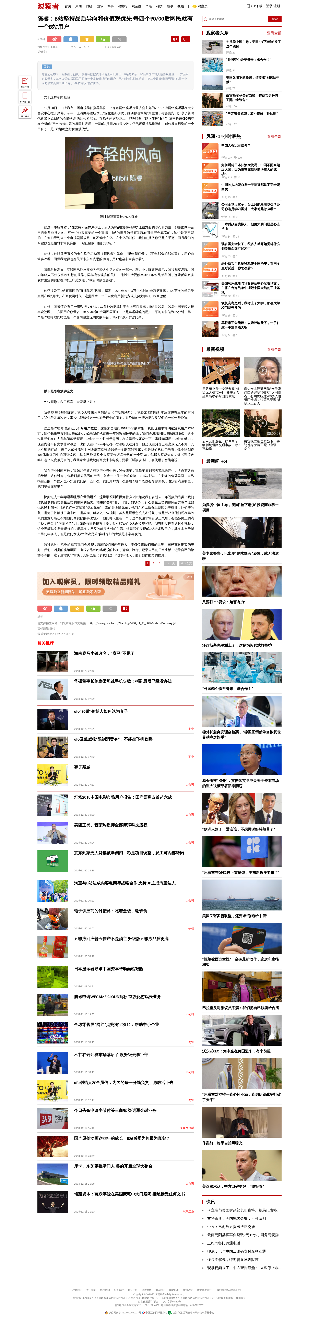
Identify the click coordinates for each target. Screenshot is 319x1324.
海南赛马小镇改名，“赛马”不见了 (104, 653)
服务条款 (119, 1290)
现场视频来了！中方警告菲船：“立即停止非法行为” (249, 1268)
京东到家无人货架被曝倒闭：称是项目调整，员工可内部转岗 (129, 852)
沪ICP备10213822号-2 (84, 1298)
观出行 (123, 6)
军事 (110, 6)
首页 (68, 6)
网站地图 (174, 1290)
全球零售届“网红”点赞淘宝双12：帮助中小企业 (116, 1024)
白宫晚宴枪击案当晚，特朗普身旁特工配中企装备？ (252, 98)
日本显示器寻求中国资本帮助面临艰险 (108, 968)
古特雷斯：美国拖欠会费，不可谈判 (236, 1218)
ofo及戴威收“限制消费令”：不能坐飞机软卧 (113, 739)
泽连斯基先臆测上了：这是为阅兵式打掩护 (237, 645)
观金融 (136, 6)
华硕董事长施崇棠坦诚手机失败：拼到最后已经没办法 (123, 681)
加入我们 (160, 1290)
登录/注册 (273, 6)
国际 (100, 6)
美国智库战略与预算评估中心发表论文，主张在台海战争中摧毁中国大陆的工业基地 (250, 288)
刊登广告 (133, 1290)
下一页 (170, 563)
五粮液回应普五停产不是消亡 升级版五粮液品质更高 (121, 938)
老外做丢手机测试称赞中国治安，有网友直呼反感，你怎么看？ (250, 266)
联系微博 (146, 1290)
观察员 (201, 6)
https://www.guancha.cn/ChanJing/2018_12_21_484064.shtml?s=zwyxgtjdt (133, 623)
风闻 (78, 6)
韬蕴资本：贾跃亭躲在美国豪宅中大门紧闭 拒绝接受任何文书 (129, 1194)
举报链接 (188, 1290)
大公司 (190, 784)
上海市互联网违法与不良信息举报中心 (191, 1312)
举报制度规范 (204, 1290)
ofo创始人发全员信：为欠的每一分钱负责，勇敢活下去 (123, 1082)
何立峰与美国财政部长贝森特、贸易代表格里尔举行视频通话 (256, 1210)
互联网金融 (187, 1128)
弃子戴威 (82, 767)
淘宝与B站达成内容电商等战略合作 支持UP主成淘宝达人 (125, 883)
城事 (170, 6)
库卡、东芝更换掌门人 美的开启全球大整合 (113, 1166)
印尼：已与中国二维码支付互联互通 (236, 1251)
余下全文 (186, 563)
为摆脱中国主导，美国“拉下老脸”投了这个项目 (253, 44)
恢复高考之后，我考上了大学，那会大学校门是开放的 (250, 305)
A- (80, 47)
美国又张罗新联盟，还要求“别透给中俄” (253, 80)
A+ (89, 47)
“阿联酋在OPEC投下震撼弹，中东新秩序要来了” (240, 872)
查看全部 (274, 33)
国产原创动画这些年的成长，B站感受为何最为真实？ (122, 1138)
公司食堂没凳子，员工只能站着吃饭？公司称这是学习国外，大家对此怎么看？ (250, 207)
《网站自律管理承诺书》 (229, 1290)
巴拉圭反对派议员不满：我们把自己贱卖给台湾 (240, 1008)
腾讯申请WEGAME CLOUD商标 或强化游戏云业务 (117, 996)
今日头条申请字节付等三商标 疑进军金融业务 (115, 1110)
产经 (148, 6)
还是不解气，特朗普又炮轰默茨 (233, 1259)
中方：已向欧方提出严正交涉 (231, 1227)
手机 (191, 928)
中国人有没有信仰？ (236, 145)
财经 (89, 6)
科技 (159, 6)
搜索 (275, 19)
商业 (191, 729)
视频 (180, 6)
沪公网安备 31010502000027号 (123, 1312)
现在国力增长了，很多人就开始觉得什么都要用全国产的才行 (250, 246)
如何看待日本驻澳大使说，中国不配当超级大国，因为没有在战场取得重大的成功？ (250, 169)
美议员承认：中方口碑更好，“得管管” (233, 1186)
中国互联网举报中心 (155, 1312)
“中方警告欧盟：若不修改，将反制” (252, 113)
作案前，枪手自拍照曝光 (222, 1143)
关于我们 (91, 1290)
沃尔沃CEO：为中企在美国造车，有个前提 (236, 1051)
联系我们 (77, 1290)
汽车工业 (188, 1211)
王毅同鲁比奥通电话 (223, 1243)
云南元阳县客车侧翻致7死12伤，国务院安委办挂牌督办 (252, 1235)
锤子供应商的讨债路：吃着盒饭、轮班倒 (110, 910)
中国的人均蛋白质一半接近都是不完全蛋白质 (250, 187)
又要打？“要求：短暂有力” (224, 602)
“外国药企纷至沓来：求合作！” (248, 60)
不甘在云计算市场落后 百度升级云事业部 (111, 1054)
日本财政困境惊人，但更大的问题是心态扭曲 (250, 226)
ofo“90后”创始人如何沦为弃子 (101, 711)
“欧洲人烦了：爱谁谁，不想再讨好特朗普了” (238, 829)
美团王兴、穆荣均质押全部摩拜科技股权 (110, 825)
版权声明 (105, 1290)
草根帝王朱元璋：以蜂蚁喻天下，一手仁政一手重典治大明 (250, 325)
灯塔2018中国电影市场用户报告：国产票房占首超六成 (123, 797)
